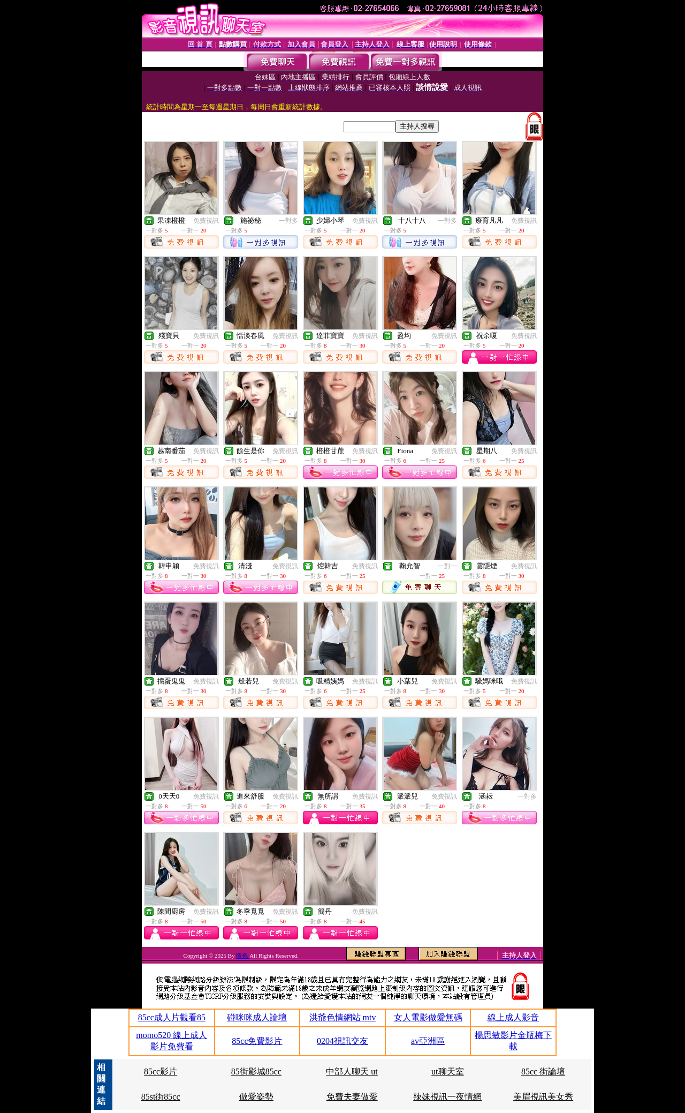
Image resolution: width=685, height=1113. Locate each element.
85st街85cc (160, 1096)
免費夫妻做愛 (352, 1096)
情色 (242, 955)
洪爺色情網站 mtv (342, 1017)
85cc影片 (160, 1071)
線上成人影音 (513, 1017)
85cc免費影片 (257, 1041)
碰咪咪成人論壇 (257, 1017)
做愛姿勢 (256, 1096)
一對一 (447, 566)
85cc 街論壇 (543, 1071)
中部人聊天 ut (351, 1071)
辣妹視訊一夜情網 (447, 1096)
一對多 (288, 220)
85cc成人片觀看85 (172, 1017)
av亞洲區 (428, 1041)
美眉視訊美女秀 (543, 1096)
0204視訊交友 (342, 1041)
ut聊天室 (447, 1071)
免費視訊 (206, 220)
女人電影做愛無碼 (428, 1017)
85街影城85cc (256, 1071)
